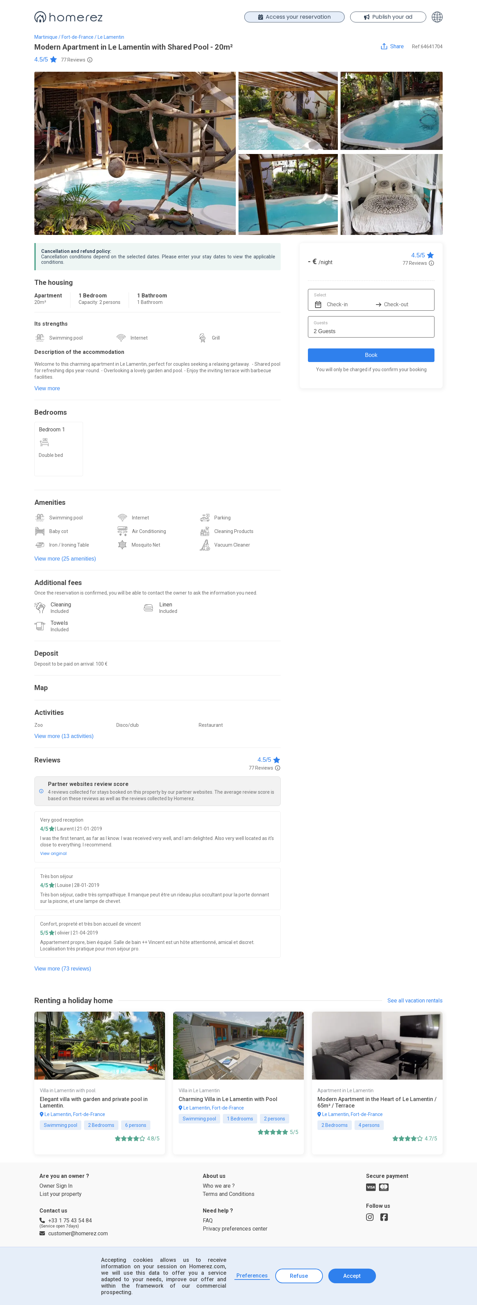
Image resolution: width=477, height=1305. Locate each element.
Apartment (48, 295)
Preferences (252, 1275)
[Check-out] (407, 300)
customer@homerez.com (73, 1233)
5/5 (44, 933)
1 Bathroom (152, 295)
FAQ (208, 1220)
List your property (60, 1194)
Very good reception (61, 820)
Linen (165, 604)
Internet (139, 338)
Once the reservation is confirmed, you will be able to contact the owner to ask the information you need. (145, 593)
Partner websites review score (88, 784)
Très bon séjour (56, 876)
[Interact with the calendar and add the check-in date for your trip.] (317, 300)
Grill (216, 338)
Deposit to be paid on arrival (64, 664)
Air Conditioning (149, 531)
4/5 (44, 829)
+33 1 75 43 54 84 (65, 1220)
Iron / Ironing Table (69, 545)
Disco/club (127, 725)
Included (60, 611)
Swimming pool (66, 338)
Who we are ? (219, 1186)
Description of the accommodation (79, 352)
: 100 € (101, 664)
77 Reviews (73, 60)
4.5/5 (45, 59)
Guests (321, 322)
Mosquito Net (146, 545)
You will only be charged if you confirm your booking (371, 369)
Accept (352, 1276)
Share (397, 46)
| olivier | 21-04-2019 (76, 932)
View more (47, 388)
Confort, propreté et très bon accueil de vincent (90, 924)
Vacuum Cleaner (232, 545)
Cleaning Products (233, 531)
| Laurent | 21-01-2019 (78, 828)
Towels (59, 623)
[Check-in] (350, 300)
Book (371, 355)
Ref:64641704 (427, 46)
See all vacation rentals (415, 1000)
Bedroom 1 (52, 429)
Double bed (51, 455)
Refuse (299, 1276)
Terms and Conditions (228, 1194)
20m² (40, 302)
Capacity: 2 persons (99, 302)
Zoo (38, 725)
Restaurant (211, 725)
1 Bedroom (93, 295)
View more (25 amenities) (65, 559)
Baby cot (58, 531)
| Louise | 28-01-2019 (77, 885)
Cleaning (61, 604)
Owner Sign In (55, 1186)
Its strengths (51, 324)
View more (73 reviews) (62, 969)
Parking (222, 517)
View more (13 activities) (64, 736)
